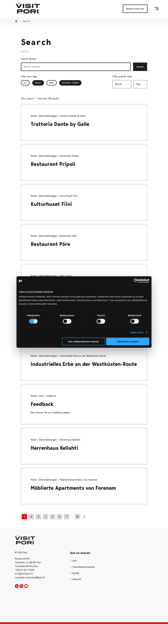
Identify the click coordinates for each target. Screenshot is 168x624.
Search (140, 66)
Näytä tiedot (137, 332)
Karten (74, 573)
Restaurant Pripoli (53, 164)
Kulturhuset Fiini (51, 204)
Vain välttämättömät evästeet (83, 341)
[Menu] (156, 8)
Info (41, 395)
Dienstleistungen (48, 115)
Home (34, 115)
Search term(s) (28, 58)
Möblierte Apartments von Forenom (73, 488)
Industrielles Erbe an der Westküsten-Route (84, 364)
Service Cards (70, 83)
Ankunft (75, 579)
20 (77, 516)
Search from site (135, 8)
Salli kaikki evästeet (127, 341)
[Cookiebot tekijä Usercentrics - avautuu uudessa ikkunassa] (136, 281)
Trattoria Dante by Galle (60, 124)
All (25, 83)
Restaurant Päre (50, 244)
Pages (39, 83)
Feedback (42, 404)
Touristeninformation (82, 567)
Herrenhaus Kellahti (54, 448)
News (51, 83)
